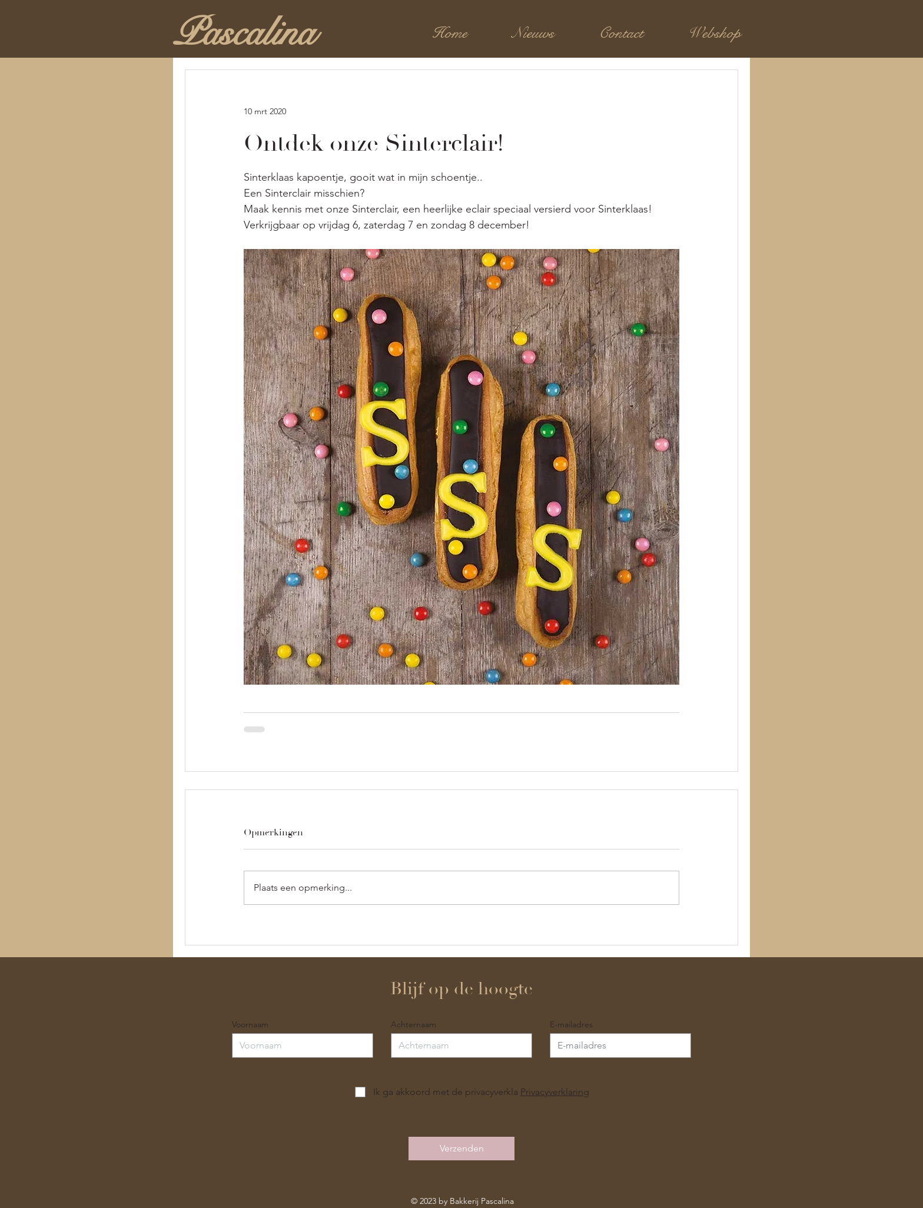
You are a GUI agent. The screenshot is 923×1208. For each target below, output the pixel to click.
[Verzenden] (461, 1148)
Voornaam (250, 1024)
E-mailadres (571, 1024)
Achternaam (413, 1024)
